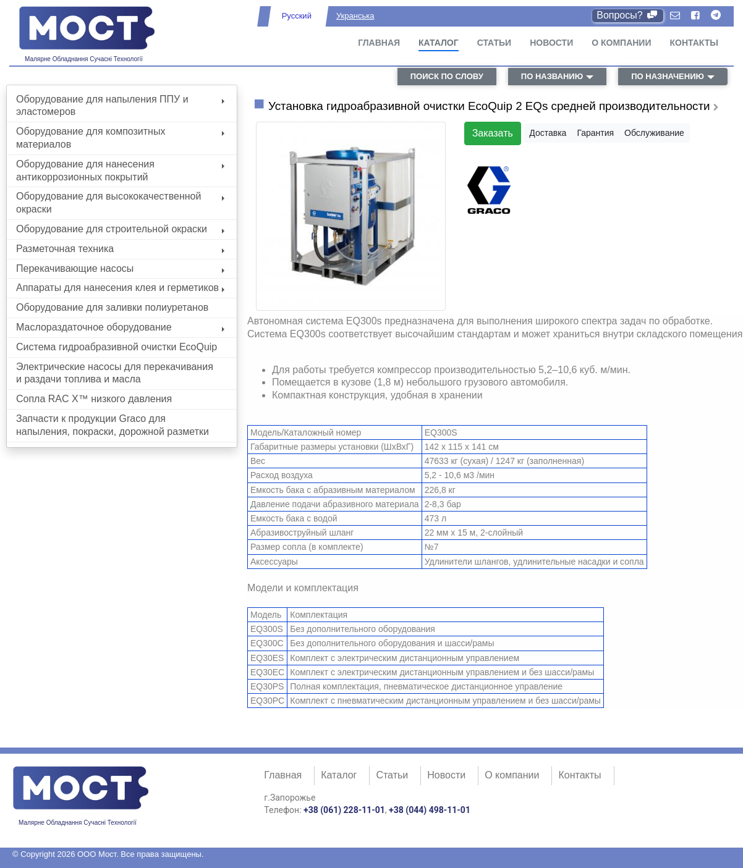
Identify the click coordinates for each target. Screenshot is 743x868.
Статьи (494, 43)
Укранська (355, 15)
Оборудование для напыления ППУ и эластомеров (120, 105)
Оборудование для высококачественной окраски (120, 202)
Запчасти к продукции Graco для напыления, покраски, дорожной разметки (112, 425)
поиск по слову (446, 76)
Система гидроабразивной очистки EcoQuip (116, 347)
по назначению (667, 76)
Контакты (694, 43)
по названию (552, 76)
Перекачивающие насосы (120, 268)
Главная (379, 43)
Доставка (547, 133)
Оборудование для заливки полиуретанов (112, 307)
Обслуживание (654, 133)
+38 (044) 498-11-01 (429, 810)
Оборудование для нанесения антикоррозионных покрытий (120, 170)
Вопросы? (628, 15)
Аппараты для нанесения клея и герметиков (120, 287)
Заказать (492, 133)
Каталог (438, 43)
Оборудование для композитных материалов (120, 138)
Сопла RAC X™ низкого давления (94, 399)
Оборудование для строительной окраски (120, 229)
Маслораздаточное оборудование (120, 327)
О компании (621, 43)
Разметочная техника (120, 248)
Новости (551, 43)
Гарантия (595, 133)
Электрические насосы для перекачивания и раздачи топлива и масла (114, 373)
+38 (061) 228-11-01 (344, 810)
